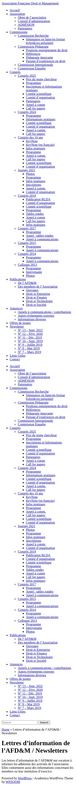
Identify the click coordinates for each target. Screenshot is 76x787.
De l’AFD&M (27, 283)
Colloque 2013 (27, 264)
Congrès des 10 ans (30, 137)
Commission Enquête (32, 68)
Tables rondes (35, 214)
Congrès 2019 (27, 195)
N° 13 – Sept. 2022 (30, 330)
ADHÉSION (26, 24)
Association (17, 14)
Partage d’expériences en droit (45, 61)
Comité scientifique (38, 94)
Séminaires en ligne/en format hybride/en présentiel (45, 41)
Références (33, 54)
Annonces (16, 308)
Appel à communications (42, 239)
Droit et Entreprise (38, 294)
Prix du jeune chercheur (41, 79)
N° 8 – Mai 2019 (29, 348)
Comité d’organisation (40, 97)
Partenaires (25, 28)
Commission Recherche (33, 35)
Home (6, 729)
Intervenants (34, 272)
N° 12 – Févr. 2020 (30, 334)
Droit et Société (36, 304)
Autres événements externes (36, 315)
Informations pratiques (40, 119)
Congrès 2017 (27, 228)
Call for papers (35, 108)
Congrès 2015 (27, 243)
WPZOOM (13, 782)
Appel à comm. (36, 130)
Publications (18, 279)
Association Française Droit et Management (30, 3)
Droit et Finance (36, 297)
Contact (15, 359)
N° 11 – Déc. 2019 (30, 337)
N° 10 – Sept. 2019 (30, 341)
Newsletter (17, 326)
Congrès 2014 (27, 254)
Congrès (15, 72)
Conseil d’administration (34, 21)
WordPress (25, 778)
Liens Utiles (18, 355)
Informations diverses (32, 319)
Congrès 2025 (27, 75)
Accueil (15, 10)
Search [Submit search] (44, 722)
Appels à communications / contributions (44, 312)
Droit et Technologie (39, 301)
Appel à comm (35, 104)
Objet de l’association (32, 17)
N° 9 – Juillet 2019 (30, 344)
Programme (33, 83)
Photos (30, 174)
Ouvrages (32, 290)
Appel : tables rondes (40, 235)
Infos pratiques (35, 148)
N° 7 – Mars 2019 (29, 352)
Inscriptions (33, 184)
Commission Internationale (35, 64)
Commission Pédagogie (33, 46)
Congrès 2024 (27, 112)
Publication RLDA (38, 199)
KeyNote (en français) (40, 144)
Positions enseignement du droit (46, 50)
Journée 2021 (26, 170)
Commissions (18, 32)
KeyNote (32, 141)
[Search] (19, 722)
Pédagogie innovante (39, 57)
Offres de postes (20, 323)
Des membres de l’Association (38, 286)
